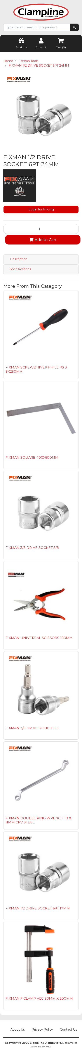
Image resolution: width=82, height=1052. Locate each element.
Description (18, 259)
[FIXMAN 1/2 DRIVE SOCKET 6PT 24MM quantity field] (41, 229)
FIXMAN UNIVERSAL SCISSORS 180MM (39, 638)
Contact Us (68, 1029)
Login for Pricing (41, 209)
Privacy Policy (42, 1029)
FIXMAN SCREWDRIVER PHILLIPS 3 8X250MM (36, 369)
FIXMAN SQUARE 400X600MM (31, 457)
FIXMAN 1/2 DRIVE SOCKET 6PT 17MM (37, 908)
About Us (17, 1029)
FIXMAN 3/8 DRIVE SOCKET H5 (31, 728)
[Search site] (74, 27)
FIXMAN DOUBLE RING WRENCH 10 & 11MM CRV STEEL (38, 820)
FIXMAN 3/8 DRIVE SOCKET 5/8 (32, 548)
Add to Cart (43, 239)
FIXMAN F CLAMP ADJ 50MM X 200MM (39, 998)
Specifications (20, 269)
